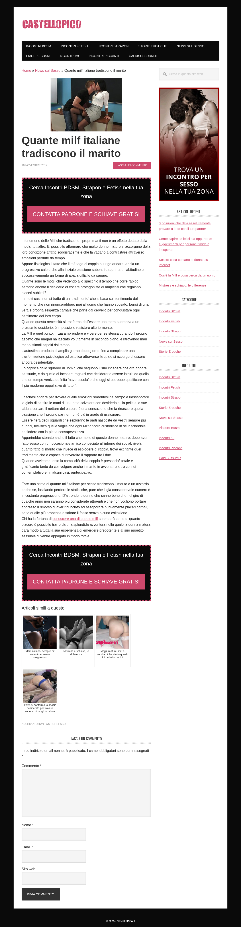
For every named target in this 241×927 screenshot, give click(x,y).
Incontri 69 (166, 438)
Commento (31, 766)
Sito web (28, 869)
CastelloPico (52, 24)
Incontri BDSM (169, 311)
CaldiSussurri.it (170, 458)
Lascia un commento (132, 165)
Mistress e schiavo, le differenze (182, 285)
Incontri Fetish (169, 321)
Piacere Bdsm (169, 428)
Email (27, 847)
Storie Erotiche (170, 351)
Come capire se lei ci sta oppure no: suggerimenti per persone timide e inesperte (185, 244)
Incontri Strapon (170, 331)
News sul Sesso (47, 70)
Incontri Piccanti (170, 448)
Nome (27, 825)
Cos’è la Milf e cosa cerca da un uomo (187, 275)
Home (26, 70)
